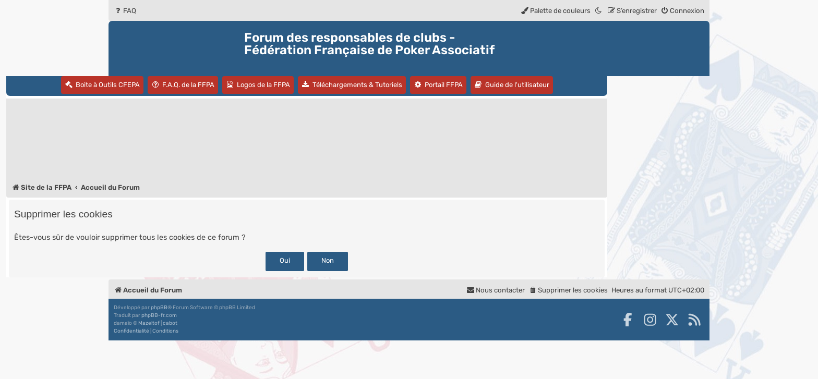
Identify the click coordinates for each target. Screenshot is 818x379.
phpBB (159, 307)
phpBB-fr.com (159, 315)
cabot (170, 323)
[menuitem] (125, 10)
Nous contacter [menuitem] (495, 290)
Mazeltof (149, 323)
